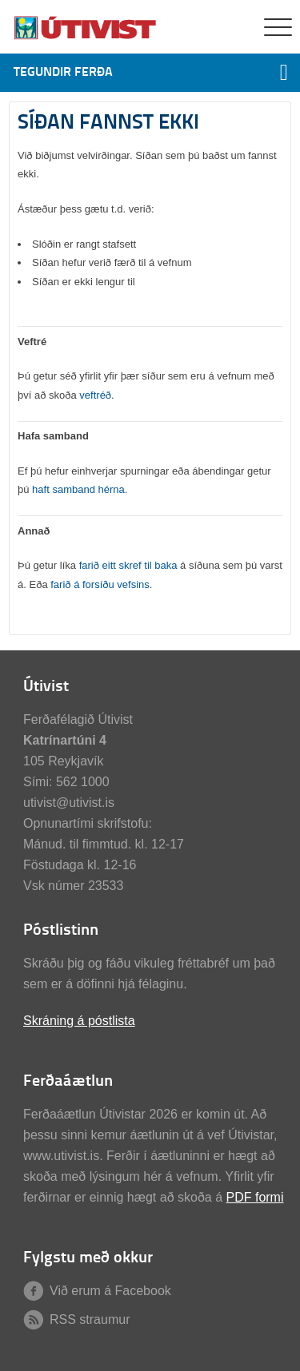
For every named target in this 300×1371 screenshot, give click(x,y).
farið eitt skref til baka (128, 565)
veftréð (95, 395)
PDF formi (254, 1197)
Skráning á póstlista (79, 1020)
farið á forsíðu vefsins (100, 584)
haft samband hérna (78, 489)
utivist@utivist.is (68, 802)
